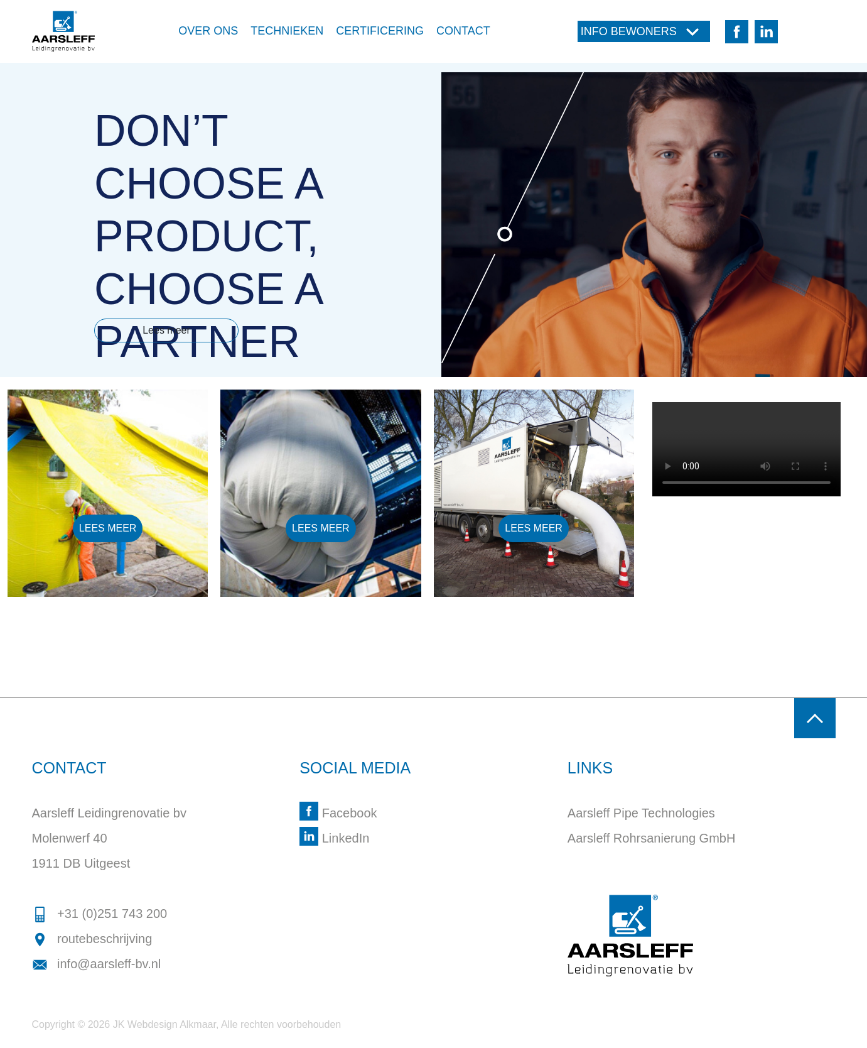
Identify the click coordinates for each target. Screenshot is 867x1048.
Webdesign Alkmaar (171, 1024)
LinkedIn (334, 838)
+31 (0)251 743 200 (100, 913)
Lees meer (166, 330)
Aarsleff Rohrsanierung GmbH (652, 838)
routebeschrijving (92, 939)
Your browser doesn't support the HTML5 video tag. (746, 449)
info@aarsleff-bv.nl (96, 964)
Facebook (338, 813)
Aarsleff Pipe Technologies (641, 813)
